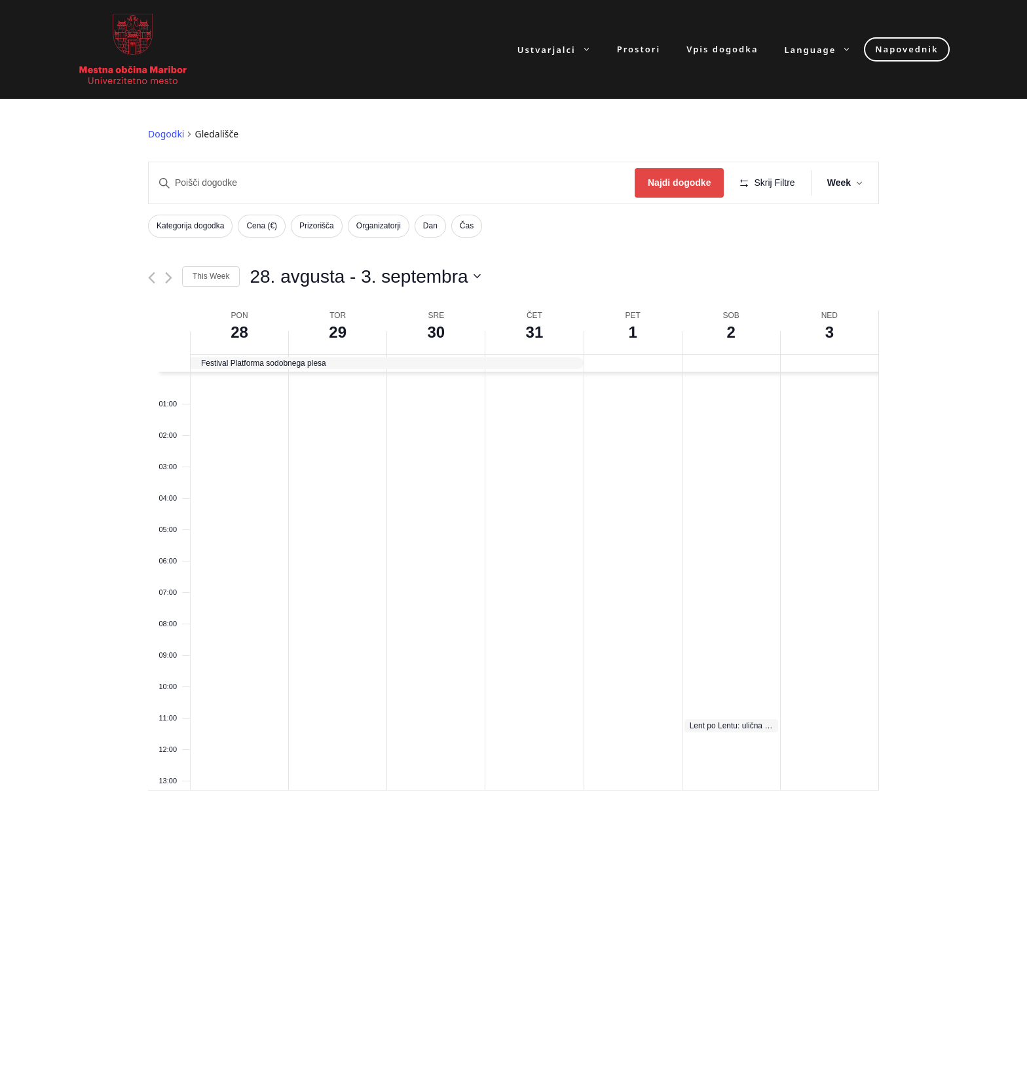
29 (337, 332)
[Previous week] (151, 278)
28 (239, 332)
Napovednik (906, 49)
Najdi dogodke (679, 182)
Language (825, 49)
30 (436, 332)
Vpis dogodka (722, 49)
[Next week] (168, 278)
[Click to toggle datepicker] (365, 277)
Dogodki (166, 134)
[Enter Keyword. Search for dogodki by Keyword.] (392, 183)
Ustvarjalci (560, 49)
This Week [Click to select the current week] (211, 276)
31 (535, 332)
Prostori (638, 49)
